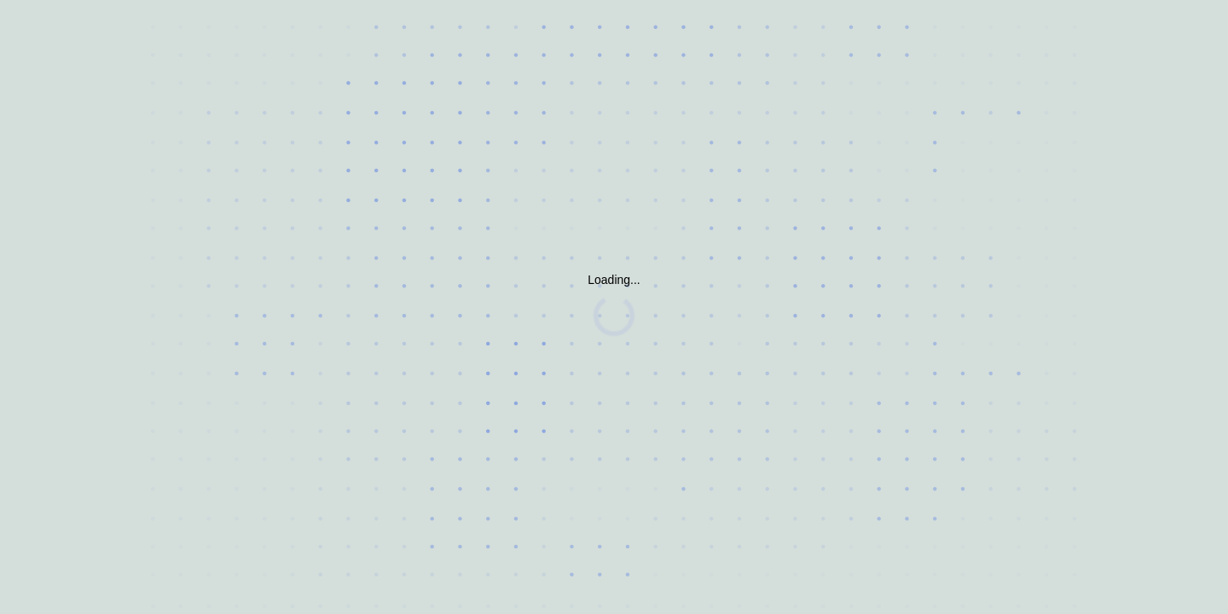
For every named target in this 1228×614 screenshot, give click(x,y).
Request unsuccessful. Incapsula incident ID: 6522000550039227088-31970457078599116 (614, 307)
